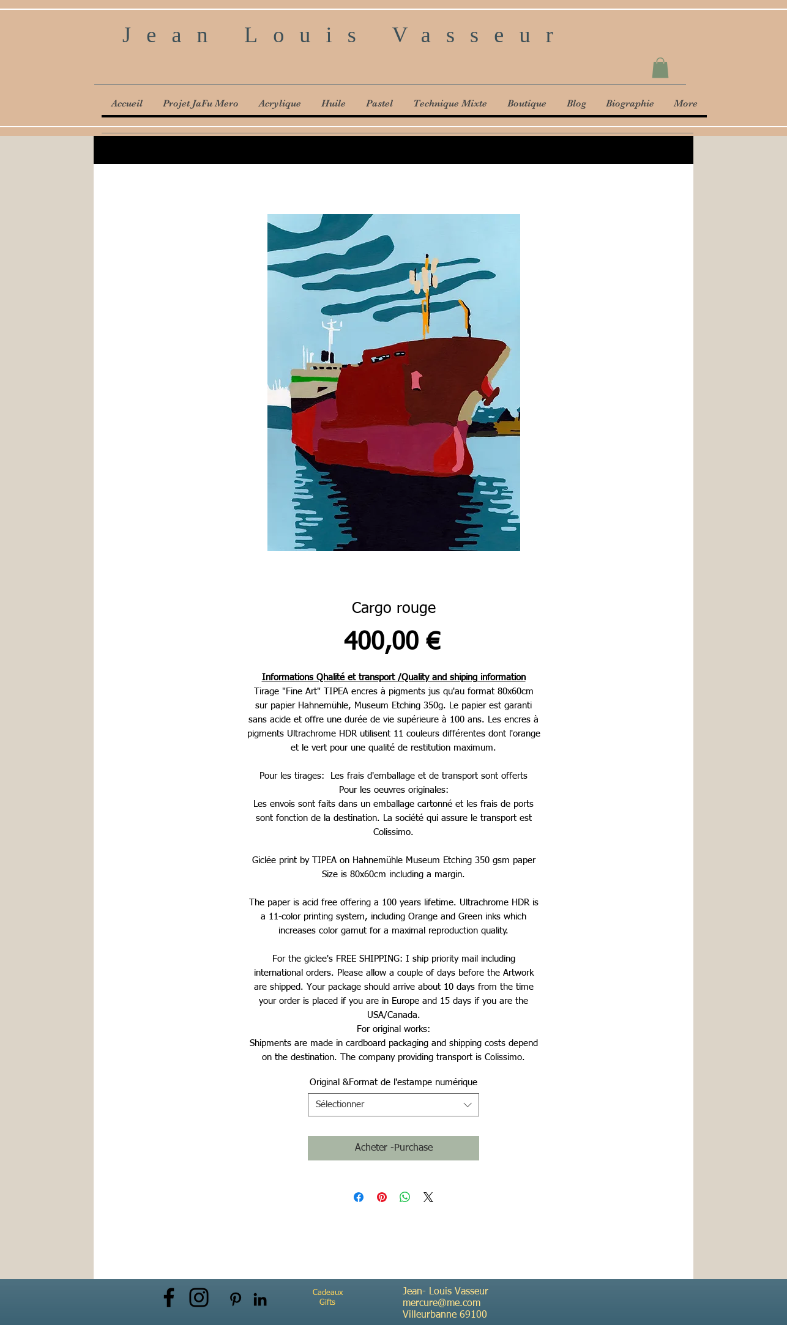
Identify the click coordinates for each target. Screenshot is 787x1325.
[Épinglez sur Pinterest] (382, 1197)
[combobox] (393, 1104)
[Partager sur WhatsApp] (405, 1197)
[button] (660, 68)
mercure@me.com (441, 1303)
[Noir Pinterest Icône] (235, 1299)
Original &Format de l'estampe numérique (393, 1082)
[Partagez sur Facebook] (358, 1197)
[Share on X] (428, 1197)
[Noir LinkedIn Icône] (260, 1299)
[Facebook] (169, 1297)
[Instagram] (199, 1297)
